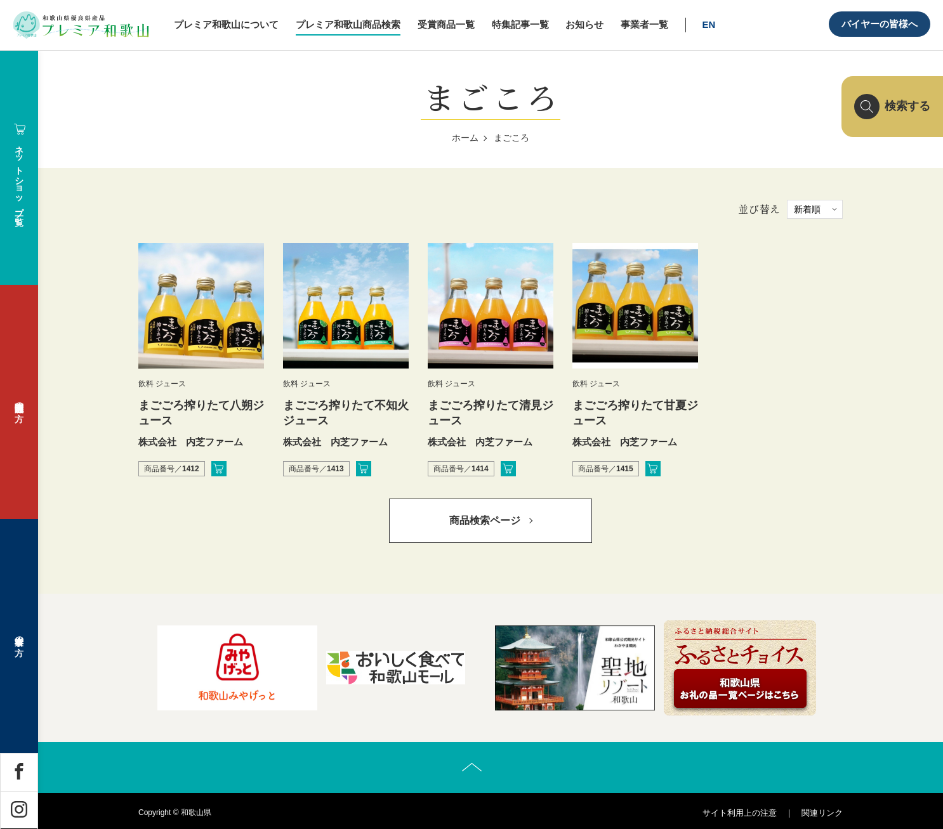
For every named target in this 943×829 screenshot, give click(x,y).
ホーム (465, 138)
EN (709, 25)
